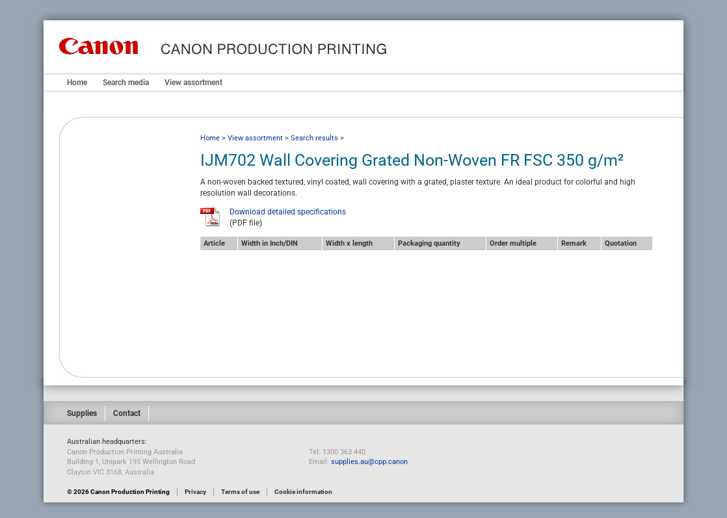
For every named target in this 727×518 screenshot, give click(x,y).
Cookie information (303, 491)
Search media (126, 82)
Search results (314, 138)
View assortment (193, 82)
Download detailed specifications (288, 211)
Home (77, 82)
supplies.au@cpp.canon (369, 462)
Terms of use (240, 491)
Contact (126, 413)
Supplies (82, 413)
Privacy (195, 491)
